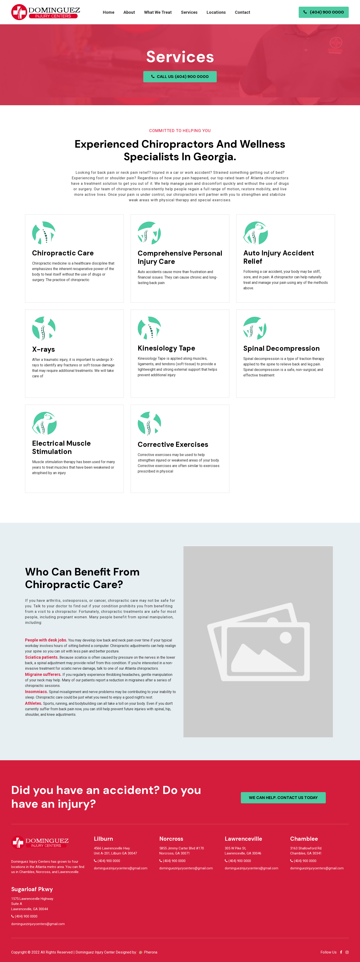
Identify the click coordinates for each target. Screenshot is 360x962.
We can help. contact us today (284, 797)
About (129, 12)
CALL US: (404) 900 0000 (180, 76)
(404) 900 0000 (324, 12)
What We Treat (158, 12)
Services (189, 12)
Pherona (150, 952)
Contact (242, 12)
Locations (216, 12)
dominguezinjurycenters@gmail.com (120, 868)
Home (108, 12)
